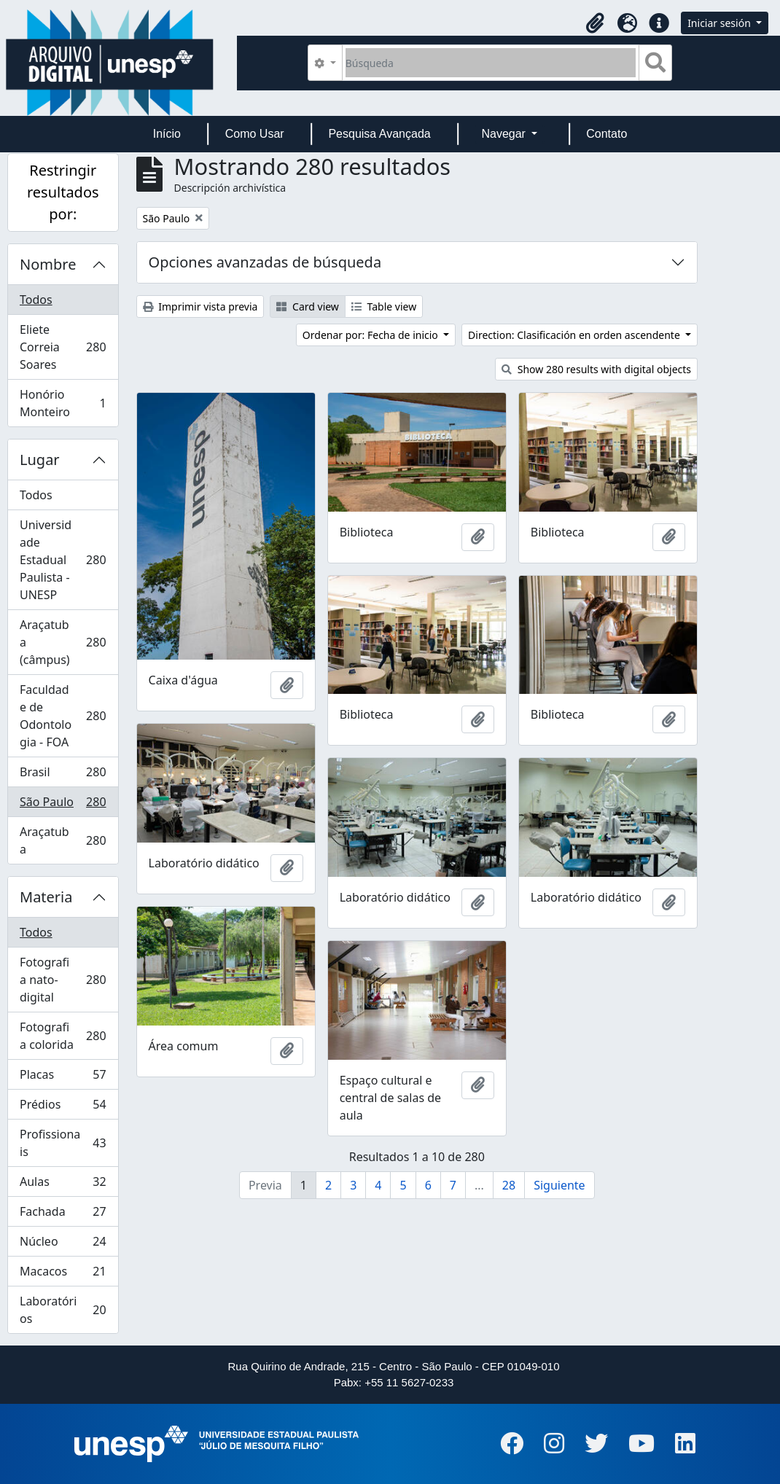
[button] (595, 23)
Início (167, 134)
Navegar (505, 134)
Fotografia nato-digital (62, 979)
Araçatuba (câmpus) (62, 642)
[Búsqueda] (491, 62)
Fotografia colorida (62, 1036)
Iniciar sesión (720, 23)
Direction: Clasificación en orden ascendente (575, 335)
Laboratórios (62, 1310)
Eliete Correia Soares (62, 346)
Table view (383, 306)
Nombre (48, 264)
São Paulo (62, 805)
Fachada (62, 1215)
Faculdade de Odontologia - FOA (62, 716)
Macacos (62, 1274)
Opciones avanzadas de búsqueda (265, 262)
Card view (307, 306)
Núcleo (62, 1245)
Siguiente (559, 1185)
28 (508, 1185)
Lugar (40, 459)
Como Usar (254, 134)
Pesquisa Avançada (379, 134)
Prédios (62, 1108)
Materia (46, 897)
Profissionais (62, 1143)
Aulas (62, 1185)
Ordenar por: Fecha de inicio (372, 335)
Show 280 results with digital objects (596, 369)
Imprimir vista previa (200, 306)
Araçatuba (62, 840)
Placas (62, 1078)
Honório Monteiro (62, 403)
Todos (36, 300)
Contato (606, 134)
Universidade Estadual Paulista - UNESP (62, 560)
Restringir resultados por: (63, 192)
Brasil (62, 775)
